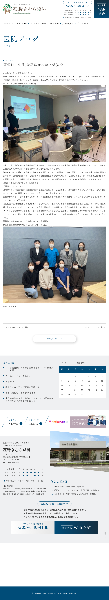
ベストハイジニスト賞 (94, 327)
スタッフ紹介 (40, 23)
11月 (64, 363)
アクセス (84, 23)
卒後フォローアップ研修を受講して (22, 387)
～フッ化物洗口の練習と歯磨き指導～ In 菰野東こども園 (29, 369)
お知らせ (15, 422)
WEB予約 (66, 510)
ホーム (7, 23)
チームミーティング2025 (17, 376)
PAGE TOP (105, 534)
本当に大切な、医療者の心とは (20, 393)
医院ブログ (35, 422)
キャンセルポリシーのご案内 (17, 327)
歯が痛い (9, 382)
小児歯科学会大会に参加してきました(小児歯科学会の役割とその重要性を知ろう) (29, 399)
